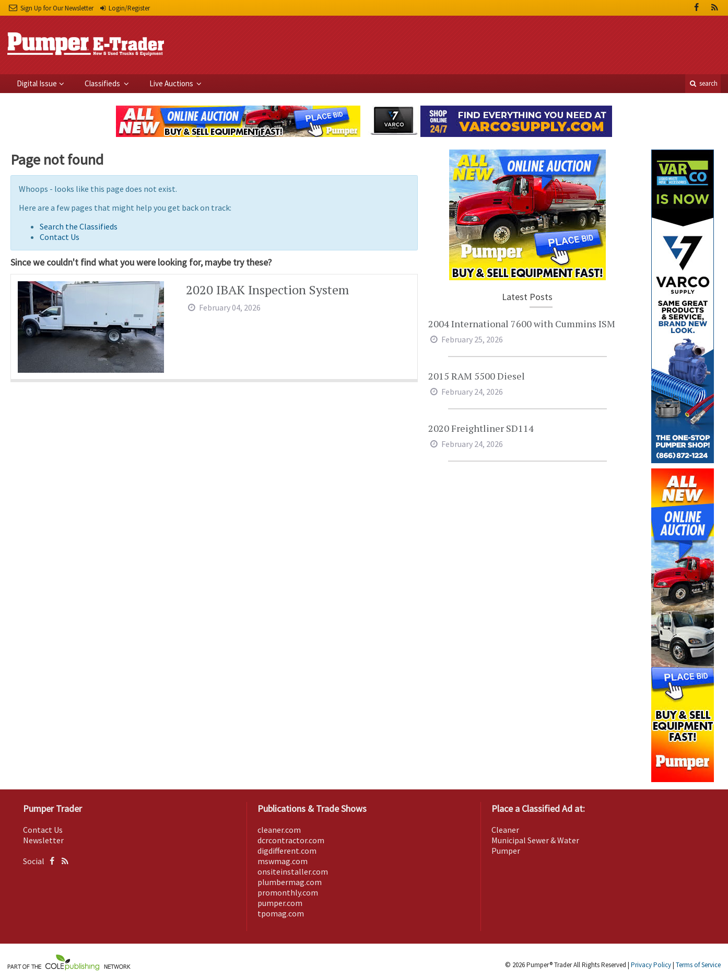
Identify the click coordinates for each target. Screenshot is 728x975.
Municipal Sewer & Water (535, 840)
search (703, 83)
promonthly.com (287, 892)
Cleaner (505, 829)
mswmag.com (282, 861)
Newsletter (43, 840)
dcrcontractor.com (290, 840)
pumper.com (279, 903)
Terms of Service (698, 964)
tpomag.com (280, 913)
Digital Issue (37, 83)
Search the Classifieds (79, 226)
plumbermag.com (289, 882)
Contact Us (59, 237)
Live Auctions (172, 83)
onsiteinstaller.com (292, 871)
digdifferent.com (286, 850)
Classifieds (103, 83)
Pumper (505, 850)
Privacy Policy (651, 964)
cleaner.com (279, 829)
